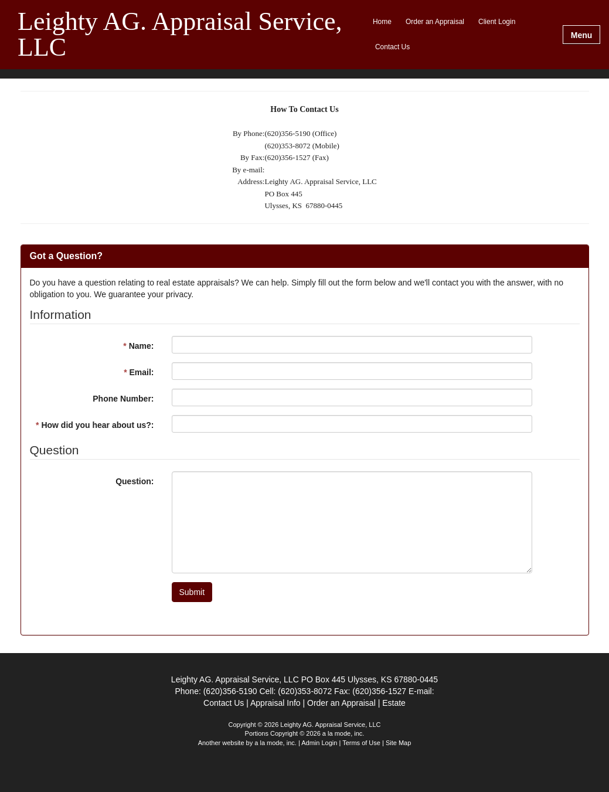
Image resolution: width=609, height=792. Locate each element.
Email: (139, 372)
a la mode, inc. (275, 742)
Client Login (496, 22)
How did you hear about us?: (95, 425)
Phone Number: (123, 398)
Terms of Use (361, 742)
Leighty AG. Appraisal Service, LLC (180, 34)
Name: (138, 346)
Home (382, 22)
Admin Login (319, 742)
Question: (134, 481)
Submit (192, 592)
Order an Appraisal (435, 22)
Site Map (398, 742)
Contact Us (392, 47)
